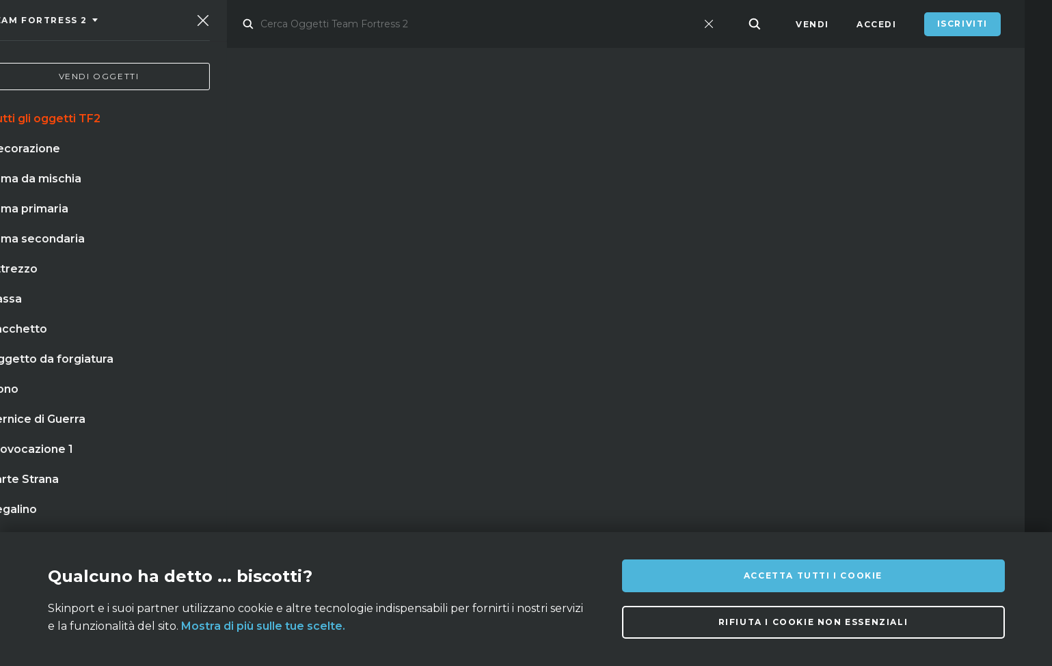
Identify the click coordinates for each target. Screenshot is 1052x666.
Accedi (877, 24)
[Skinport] (107, 24)
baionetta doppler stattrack (114, 335)
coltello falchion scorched (109, 391)
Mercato (241, 24)
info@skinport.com (942, 508)
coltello (239, 335)
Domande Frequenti (379, 512)
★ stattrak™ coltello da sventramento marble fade (300, 363)
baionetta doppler (85, 363)
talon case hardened (91, 419)
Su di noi (176, 512)
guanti (301, 335)
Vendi (812, 24)
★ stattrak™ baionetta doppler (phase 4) (319, 391)
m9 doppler (371, 335)
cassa (437, 335)
